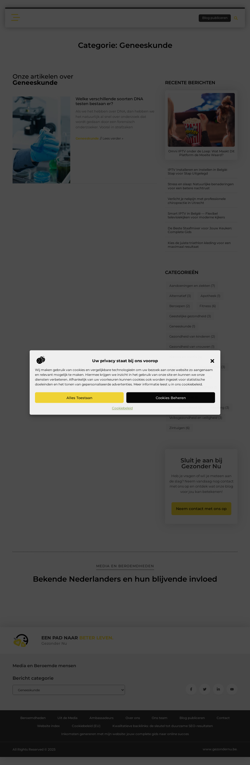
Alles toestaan (79, 398)
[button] (212, 361)
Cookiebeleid (122, 408)
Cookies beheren (171, 398)
